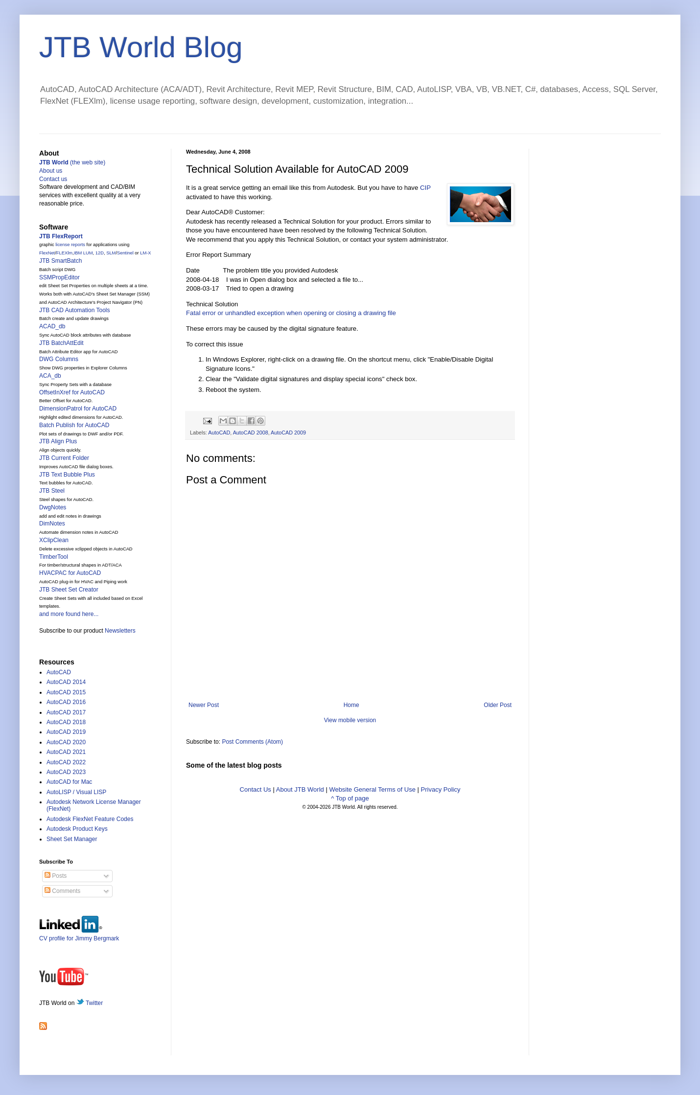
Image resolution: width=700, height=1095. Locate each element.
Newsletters (120, 630)
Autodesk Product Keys (77, 828)
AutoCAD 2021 (66, 752)
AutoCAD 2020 (66, 742)
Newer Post (203, 705)
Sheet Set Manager (72, 839)
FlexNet (47, 253)
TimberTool (53, 556)
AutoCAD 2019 (66, 732)
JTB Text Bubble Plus (67, 474)
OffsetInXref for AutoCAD (72, 392)
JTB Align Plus (58, 441)
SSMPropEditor (59, 277)
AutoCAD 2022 (66, 762)
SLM (111, 253)
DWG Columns (58, 359)
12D (99, 253)
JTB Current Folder (64, 458)
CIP (425, 187)
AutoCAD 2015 (66, 692)
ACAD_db (52, 326)
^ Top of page (350, 798)
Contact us (53, 179)
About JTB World (300, 789)
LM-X (145, 253)
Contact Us (255, 789)
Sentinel (125, 253)
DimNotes (52, 523)
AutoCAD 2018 (66, 722)
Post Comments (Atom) (252, 741)
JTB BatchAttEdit (61, 343)
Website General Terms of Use (372, 789)
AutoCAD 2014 (66, 682)
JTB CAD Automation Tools (74, 310)
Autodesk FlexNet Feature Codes (90, 819)
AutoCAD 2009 (288, 432)
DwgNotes (52, 507)
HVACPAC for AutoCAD (70, 573)
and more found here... (68, 614)
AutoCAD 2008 (250, 432)
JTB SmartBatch (60, 260)
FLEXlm (64, 253)
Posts (56, 875)
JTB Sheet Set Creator (68, 589)
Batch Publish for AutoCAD (74, 425)
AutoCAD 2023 (66, 772)
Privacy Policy (441, 789)
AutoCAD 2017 (66, 712)
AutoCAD (219, 432)
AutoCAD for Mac (69, 781)
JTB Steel (52, 490)
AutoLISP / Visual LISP (76, 792)
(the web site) (72, 162)
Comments (62, 891)
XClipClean (54, 540)
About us (50, 170)
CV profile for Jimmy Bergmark (79, 934)
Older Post (498, 705)
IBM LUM (83, 253)
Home (351, 705)
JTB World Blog (141, 47)
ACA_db (50, 375)
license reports (70, 244)
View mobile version (350, 720)
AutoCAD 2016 (66, 702)
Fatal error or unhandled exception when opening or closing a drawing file (291, 313)
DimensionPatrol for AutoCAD (78, 408)
